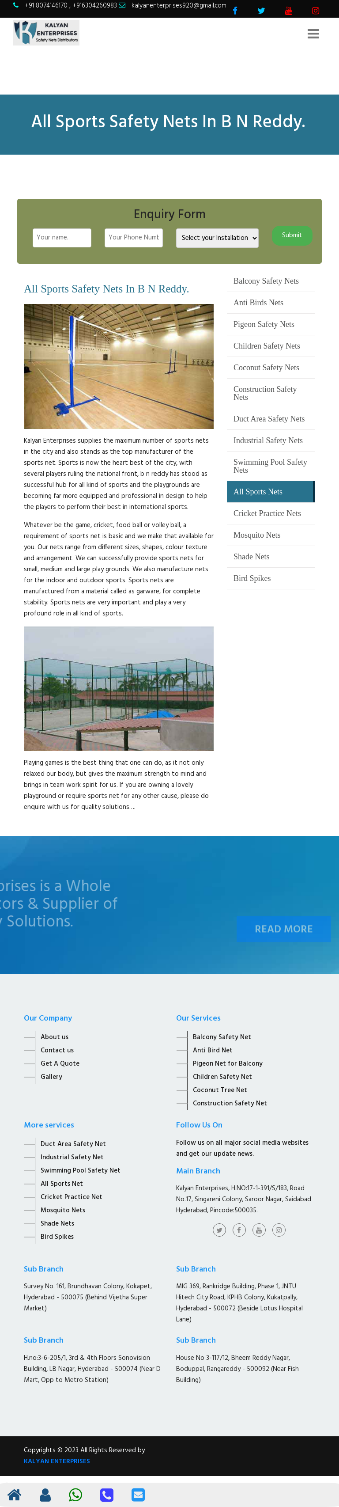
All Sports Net (62, 1184)
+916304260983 (94, 5)
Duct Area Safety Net (73, 1144)
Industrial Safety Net (72, 1157)
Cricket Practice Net (71, 1197)
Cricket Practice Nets (267, 513)
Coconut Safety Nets (266, 367)
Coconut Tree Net (220, 1090)
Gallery (51, 1077)
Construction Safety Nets (265, 393)
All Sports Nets (258, 491)
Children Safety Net (222, 1077)
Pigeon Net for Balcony (228, 1064)
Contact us (57, 1050)
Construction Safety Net (230, 1103)
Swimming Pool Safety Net (81, 1170)
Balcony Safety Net (222, 1037)
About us (54, 1037)
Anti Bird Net (213, 1050)
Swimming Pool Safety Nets (270, 466)
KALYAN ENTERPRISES (57, 1461)
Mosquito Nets (257, 535)
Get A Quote (60, 1064)
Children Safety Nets (267, 346)
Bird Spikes (252, 578)
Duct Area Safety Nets (269, 418)
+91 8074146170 (47, 5)
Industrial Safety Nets (268, 440)
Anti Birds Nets (258, 302)
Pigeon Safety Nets (264, 324)
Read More (284, 941)
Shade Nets (251, 556)
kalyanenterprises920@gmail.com (179, 5)
